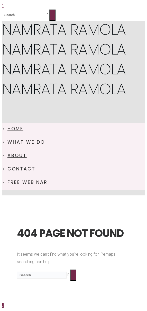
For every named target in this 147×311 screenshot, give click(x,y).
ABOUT (17, 155)
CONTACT (21, 169)
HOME (15, 128)
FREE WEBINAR (27, 182)
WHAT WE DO (26, 142)
